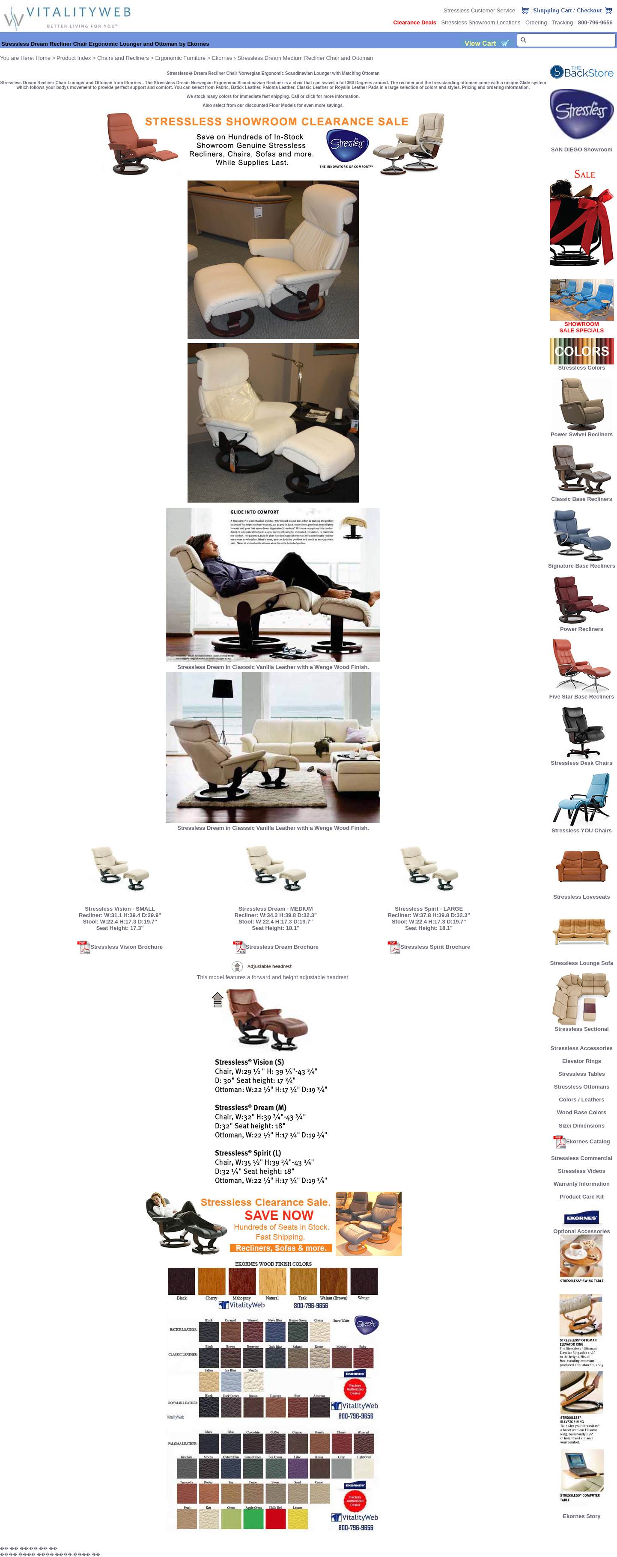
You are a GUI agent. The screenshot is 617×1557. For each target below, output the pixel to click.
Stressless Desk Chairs (582, 760)
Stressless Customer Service (479, 10)
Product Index (74, 58)
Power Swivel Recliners (582, 434)
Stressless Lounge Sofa (581, 960)
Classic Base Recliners (581, 496)
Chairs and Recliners (123, 58)
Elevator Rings (581, 1061)
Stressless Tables (581, 1074)
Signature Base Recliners (581, 563)
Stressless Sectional (582, 1026)
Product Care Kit (582, 1196)
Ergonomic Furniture (180, 58)
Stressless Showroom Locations (480, 22)
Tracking (562, 22)
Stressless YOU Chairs (581, 828)
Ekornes (222, 58)
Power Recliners (582, 626)
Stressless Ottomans (581, 1086)
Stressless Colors (581, 367)
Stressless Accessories (582, 1048)
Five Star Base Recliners (581, 694)
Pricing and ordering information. (496, 87)
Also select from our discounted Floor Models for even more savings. (273, 105)
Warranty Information (582, 1184)
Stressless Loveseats (582, 894)
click (310, 96)
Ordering (536, 22)
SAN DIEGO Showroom (582, 149)
